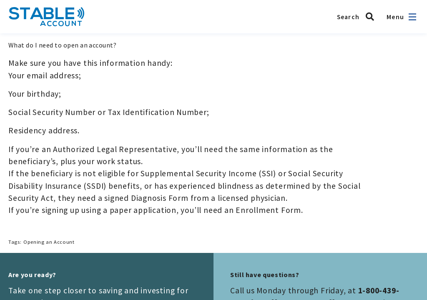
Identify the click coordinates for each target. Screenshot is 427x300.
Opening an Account (48, 242)
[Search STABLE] (358, 16)
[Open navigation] (412, 17)
